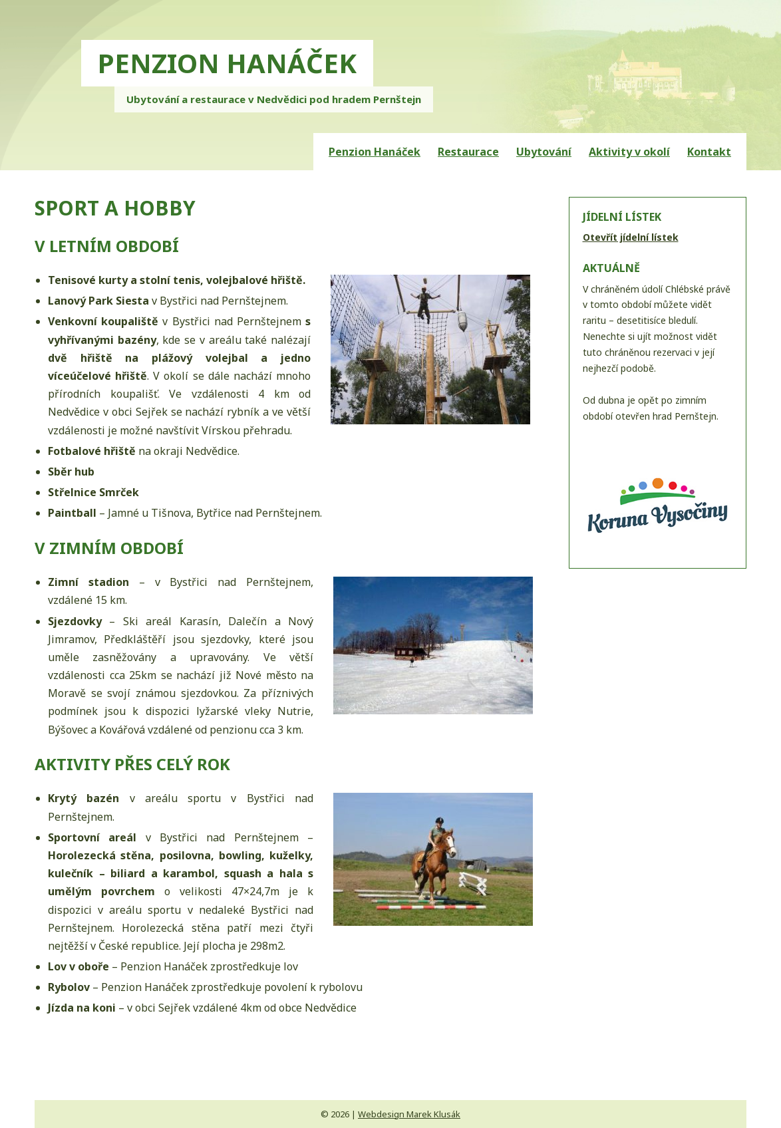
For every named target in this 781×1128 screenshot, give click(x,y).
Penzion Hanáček (374, 151)
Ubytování (543, 151)
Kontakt (709, 151)
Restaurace (468, 151)
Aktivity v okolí (629, 151)
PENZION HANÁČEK (227, 63)
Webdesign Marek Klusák (409, 1114)
